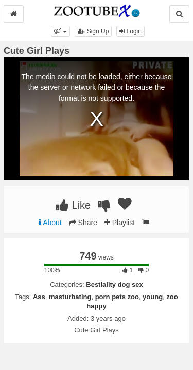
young (153, 297)
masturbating (70, 297)
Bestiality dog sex (114, 284)
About (50, 222)
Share (83, 222)
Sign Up (93, 31)
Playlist (119, 222)
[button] (60, 31)
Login (130, 31)
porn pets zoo (117, 297)
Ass (39, 297)
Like (73, 205)
